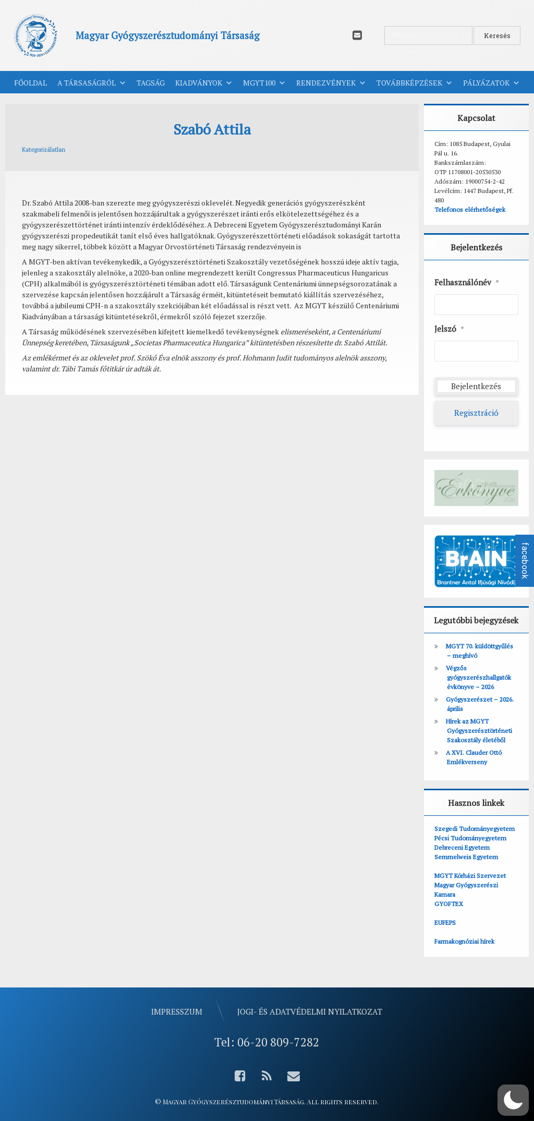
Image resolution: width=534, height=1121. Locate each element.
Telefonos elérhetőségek (469, 209)
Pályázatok (491, 83)
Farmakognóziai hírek (464, 941)
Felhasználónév (466, 282)
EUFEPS (445, 922)
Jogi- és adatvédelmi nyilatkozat (309, 1011)
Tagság (151, 83)
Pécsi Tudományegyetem (470, 838)
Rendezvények (331, 83)
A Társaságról (91, 83)
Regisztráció (476, 412)
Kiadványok (204, 83)
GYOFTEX (448, 904)
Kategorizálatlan (43, 149)
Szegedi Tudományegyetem (474, 829)
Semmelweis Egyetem (466, 857)
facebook (525, 561)
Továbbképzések (415, 83)
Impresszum (176, 1011)
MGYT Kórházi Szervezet (470, 875)
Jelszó (449, 329)
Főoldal (30, 83)
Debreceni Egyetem (462, 847)
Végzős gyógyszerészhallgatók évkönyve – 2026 (478, 677)
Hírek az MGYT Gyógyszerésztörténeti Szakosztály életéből (479, 730)
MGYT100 (264, 83)
